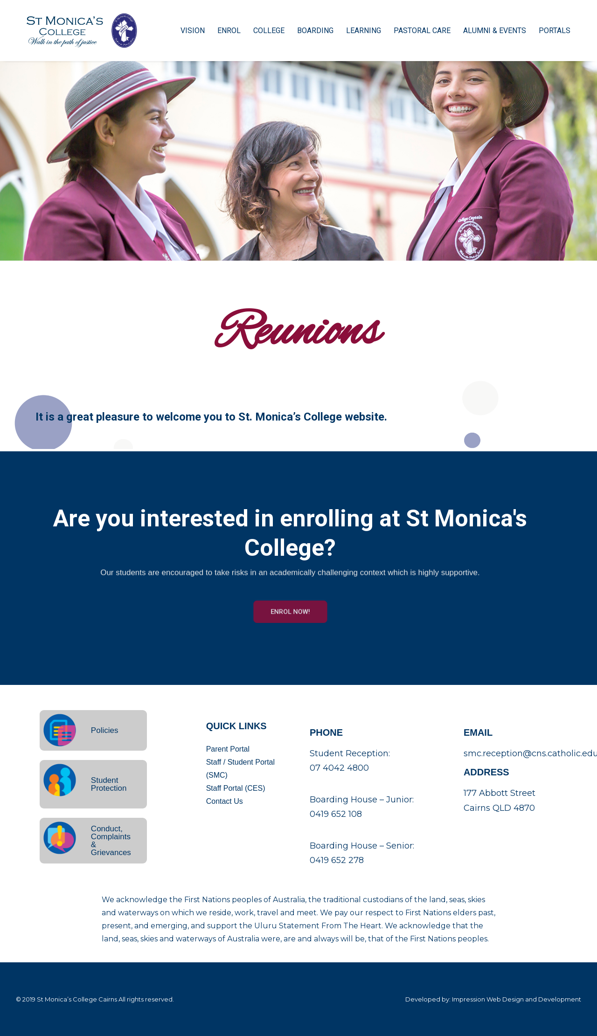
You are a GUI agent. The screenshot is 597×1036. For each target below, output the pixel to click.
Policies (104, 730)
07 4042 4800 (339, 768)
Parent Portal (228, 749)
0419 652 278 (337, 860)
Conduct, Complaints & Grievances (111, 840)
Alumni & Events (487, 31)
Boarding (308, 31)
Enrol (221, 31)
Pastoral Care (414, 31)
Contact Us (224, 801)
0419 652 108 (336, 814)
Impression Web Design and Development (516, 999)
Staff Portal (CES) (235, 788)
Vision (185, 31)
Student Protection (109, 784)
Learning (356, 31)
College (261, 31)
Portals (547, 31)
